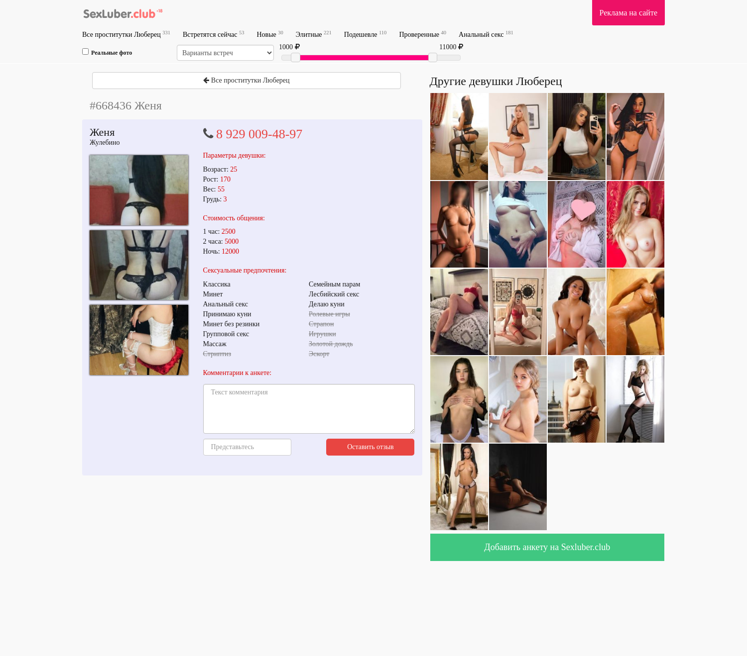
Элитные (314, 34)
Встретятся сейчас (213, 34)
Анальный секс (486, 34)
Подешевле (365, 34)
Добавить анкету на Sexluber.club (547, 547)
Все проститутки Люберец (126, 34)
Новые (269, 34)
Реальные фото (107, 52)
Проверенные (422, 34)
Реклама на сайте (628, 12)
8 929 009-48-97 (259, 134)
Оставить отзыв (370, 447)
